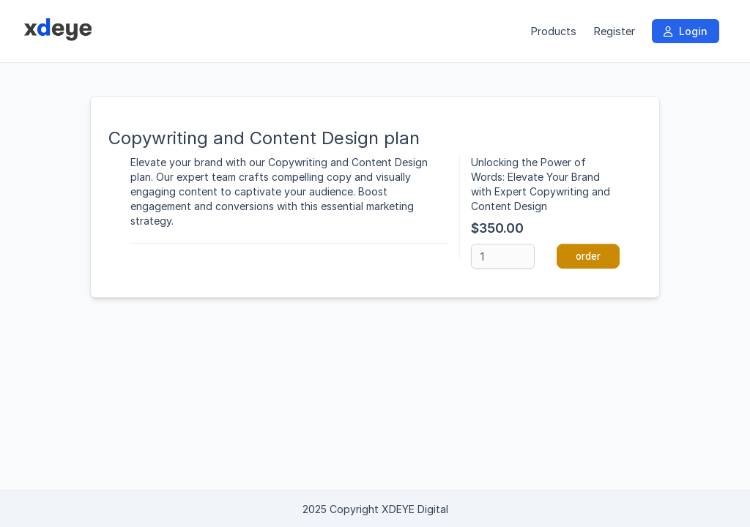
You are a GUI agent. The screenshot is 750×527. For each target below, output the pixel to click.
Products (553, 31)
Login (686, 31)
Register (614, 31)
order (588, 256)
